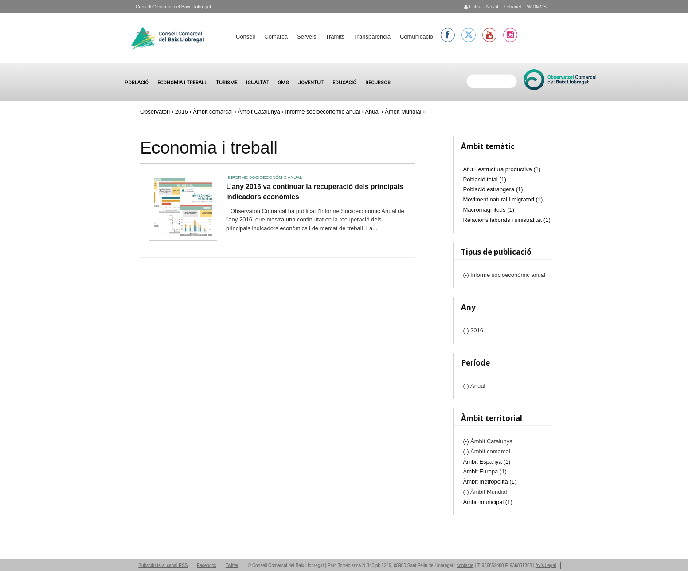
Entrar (473, 6)
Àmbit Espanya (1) (487, 461)
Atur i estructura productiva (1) (502, 169)
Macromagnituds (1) (489, 209)
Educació (344, 83)
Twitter (232, 565)
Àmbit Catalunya (259, 111)
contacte (465, 565)
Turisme (226, 83)
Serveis (306, 36)
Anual (372, 111)
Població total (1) (485, 179)
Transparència (372, 36)
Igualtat (257, 83)
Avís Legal (546, 565)
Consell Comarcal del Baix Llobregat (173, 6)
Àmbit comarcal (213, 111)
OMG (283, 83)
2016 (181, 111)
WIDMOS (536, 6)
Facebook (206, 565)
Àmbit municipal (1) (487, 502)
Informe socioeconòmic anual (322, 111)
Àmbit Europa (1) (485, 471)
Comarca (276, 36)
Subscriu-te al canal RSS (163, 565)
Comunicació (416, 36)
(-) (467, 275)
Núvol (492, 6)
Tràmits (334, 36)
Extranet (512, 6)
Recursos (378, 83)
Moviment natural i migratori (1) (503, 199)
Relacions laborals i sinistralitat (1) (507, 220)
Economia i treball (182, 83)
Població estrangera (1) (493, 189)
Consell (245, 36)
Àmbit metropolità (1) (490, 481)
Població (137, 83)
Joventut (311, 83)
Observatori (155, 111)
